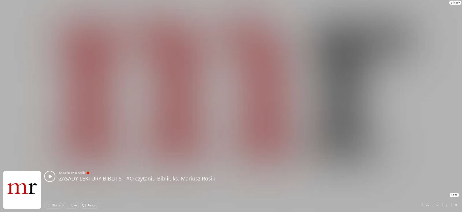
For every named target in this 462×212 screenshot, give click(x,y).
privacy (455, 2)
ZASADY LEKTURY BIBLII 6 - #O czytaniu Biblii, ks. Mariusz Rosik (137, 178)
